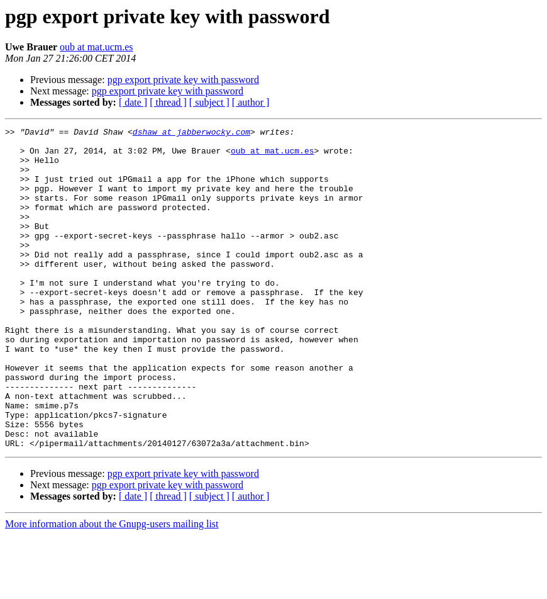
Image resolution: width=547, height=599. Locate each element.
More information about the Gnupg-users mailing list (112, 588)
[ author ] (251, 102)
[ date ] (133, 102)
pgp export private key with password (183, 79)
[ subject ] (209, 102)
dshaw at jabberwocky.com (191, 133)
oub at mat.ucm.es (96, 47)
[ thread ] (168, 102)
